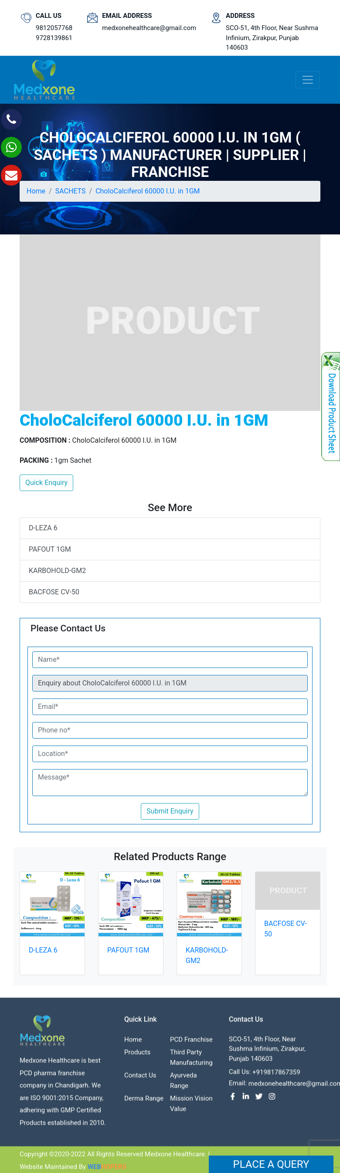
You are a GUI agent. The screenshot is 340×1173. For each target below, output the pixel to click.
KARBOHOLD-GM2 (57, 570)
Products (137, 1055)
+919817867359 (276, 1076)
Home (36, 191)
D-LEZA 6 (43, 528)
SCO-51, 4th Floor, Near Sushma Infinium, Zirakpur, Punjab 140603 (272, 37)
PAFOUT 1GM (50, 549)
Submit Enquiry (169, 811)
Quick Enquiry (46, 482)
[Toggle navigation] (308, 79)
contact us (140, 1078)
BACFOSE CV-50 (54, 592)
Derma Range (143, 1101)
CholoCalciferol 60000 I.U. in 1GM (147, 191)
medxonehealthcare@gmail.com (149, 28)
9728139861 (54, 38)
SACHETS (70, 191)
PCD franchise (191, 1043)
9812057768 (54, 28)
